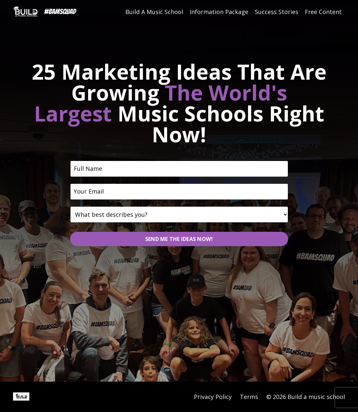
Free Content (323, 12)
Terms (249, 397)
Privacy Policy (213, 397)
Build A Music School (154, 12)
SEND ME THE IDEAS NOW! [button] (179, 239)
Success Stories (276, 12)
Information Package (219, 12)
